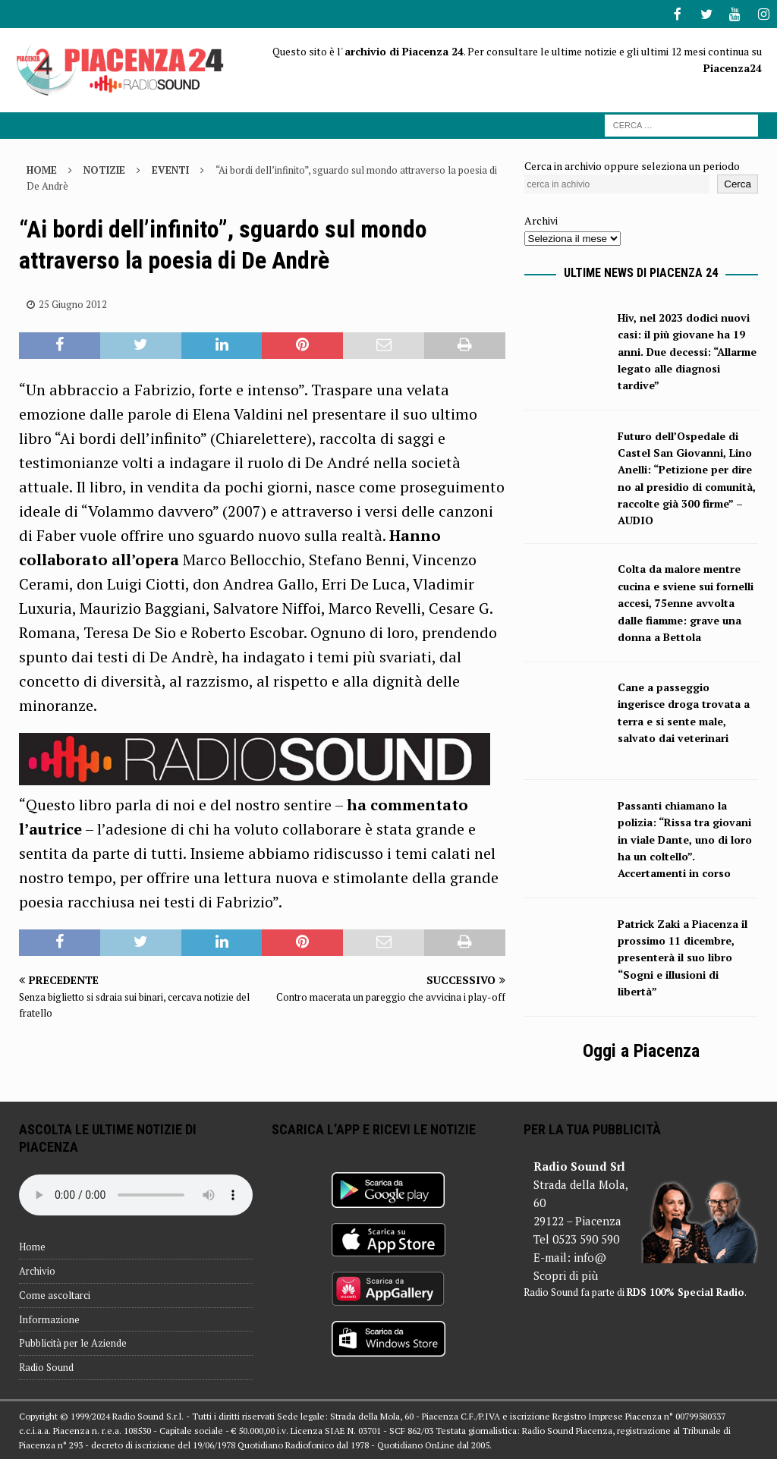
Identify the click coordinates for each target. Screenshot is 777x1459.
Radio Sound (46, 1366)
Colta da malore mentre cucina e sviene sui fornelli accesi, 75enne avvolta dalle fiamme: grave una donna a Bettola (685, 601)
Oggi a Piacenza (641, 1049)
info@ (590, 1255)
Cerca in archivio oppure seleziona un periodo (632, 164)
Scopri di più (565, 1273)
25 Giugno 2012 (73, 303)
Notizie (104, 168)
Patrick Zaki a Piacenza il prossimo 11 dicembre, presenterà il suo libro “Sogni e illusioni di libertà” (682, 956)
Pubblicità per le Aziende (73, 1341)
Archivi (541, 219)
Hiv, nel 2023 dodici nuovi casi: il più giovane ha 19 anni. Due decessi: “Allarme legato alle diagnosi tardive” (687, 350)
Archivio (37, 1269)
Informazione (49, 1318)
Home (32, 1245)
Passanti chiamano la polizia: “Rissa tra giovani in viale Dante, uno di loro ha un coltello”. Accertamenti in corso (685, 838)
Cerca (737, 182)
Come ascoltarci (54, 1293)
